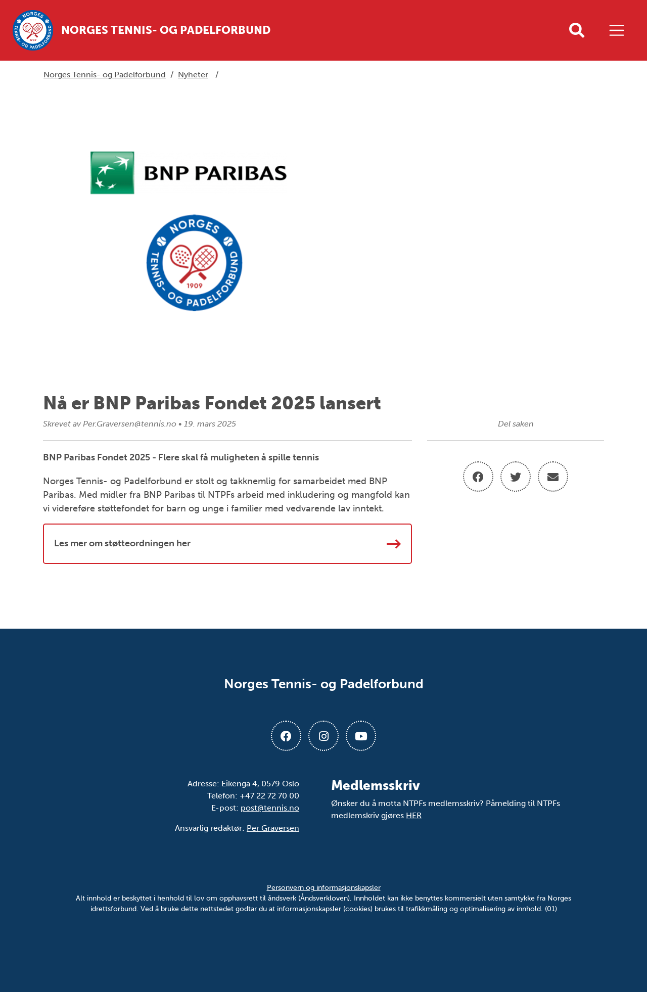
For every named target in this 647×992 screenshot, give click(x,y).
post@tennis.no (270, 808)
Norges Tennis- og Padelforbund (104, 74)
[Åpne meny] (619, 30)
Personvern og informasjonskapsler (324, 887)
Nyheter (193, 74)
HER (414, 815)
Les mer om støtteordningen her (227, 544)
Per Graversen (273, 828)
